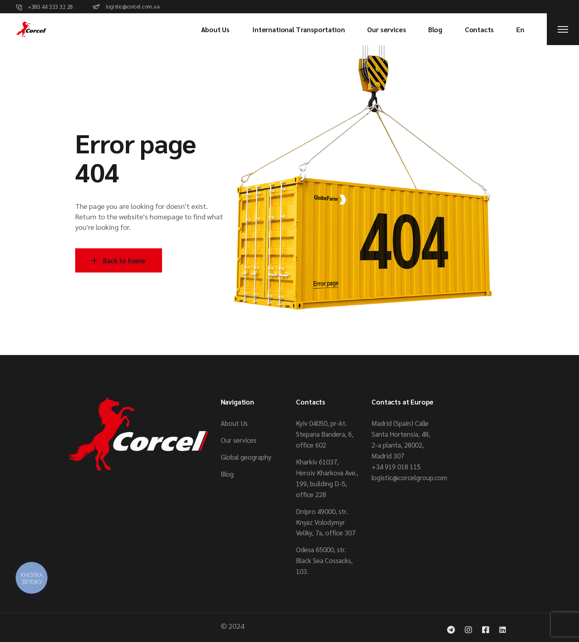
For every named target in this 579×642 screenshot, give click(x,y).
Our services (239, 440)
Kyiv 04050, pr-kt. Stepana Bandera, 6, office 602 (324, 434)
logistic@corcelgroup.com (409, 477)
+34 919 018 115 (396, 466)
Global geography (246, 456)
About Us (234, 423)
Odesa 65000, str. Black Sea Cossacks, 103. (324, 560)
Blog (227, 473)
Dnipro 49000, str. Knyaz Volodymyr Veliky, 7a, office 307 (325, 522)
